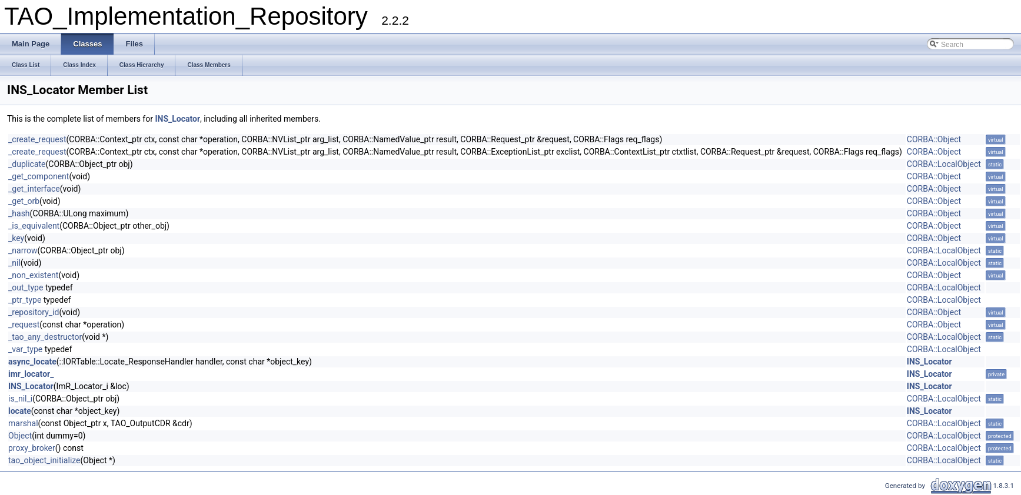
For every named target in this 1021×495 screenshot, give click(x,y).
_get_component (38, 176)
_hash (19, 213)
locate (19, 411)
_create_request (37, 139)
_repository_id (33, 312)
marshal (23, 423)
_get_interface (34, 188)
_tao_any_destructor (45, 337)
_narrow (23, 250)
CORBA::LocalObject (944, 164)
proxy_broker (31, 448)
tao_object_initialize (44, 460)
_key (16, 238)
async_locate (32, 361)
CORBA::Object (934, 139)
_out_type (25, 287)
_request (23, 324)
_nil (14, 262)
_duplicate (27, 164)
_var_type (25, 349)
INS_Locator (177, 118)
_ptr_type (24, 300)
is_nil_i (20, 398)
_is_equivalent (33, 225)
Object (20, 435)
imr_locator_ (31, 374)
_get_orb (23, 201)
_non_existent (33, 275)
